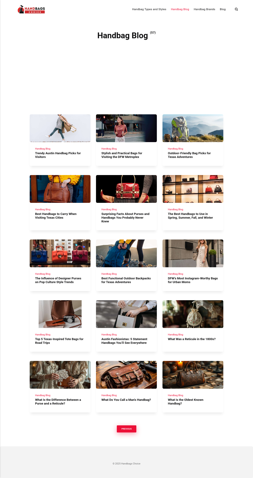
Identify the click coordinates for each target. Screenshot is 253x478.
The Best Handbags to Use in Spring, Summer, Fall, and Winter (190, 215)
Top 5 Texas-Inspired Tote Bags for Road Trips (59, 340)
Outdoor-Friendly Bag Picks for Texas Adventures (189, 155)
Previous (126, 429)
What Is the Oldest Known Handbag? (185, 401)
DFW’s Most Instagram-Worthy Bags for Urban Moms (193, 280)
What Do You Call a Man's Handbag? (126, 399)
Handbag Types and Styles (149, 9)
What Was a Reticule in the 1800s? (192, 339)
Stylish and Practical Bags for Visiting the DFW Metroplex (121, 155)
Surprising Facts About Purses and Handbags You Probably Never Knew (125, 217)
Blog (223, 9)
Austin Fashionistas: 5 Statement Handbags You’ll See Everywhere (124, 340)
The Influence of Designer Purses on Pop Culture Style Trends (58, 280)
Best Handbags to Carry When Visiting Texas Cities (55, 215)
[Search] (236, 9)
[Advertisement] (126, 90)
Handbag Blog (180, 9)
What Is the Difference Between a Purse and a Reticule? (58, 401)
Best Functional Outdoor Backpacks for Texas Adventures (126, 280)
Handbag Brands (204, 9)
